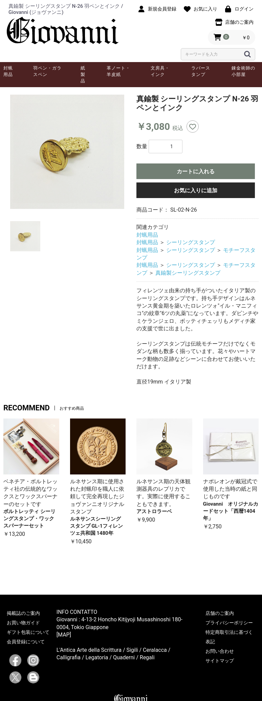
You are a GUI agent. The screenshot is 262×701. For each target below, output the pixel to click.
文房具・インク (160, 71)
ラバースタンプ (200, 71)
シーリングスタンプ (190, 242)
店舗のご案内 (219, 613)
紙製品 (83, 74)
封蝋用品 (8, 71)
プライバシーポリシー (229, 622)
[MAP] (64, 634)
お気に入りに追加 (195, 190)
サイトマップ (219, 660)
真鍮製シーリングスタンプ (187, 273)
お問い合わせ (219, 651)
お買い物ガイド (23, 622)
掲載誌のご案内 (23, 613)
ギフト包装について (28, 632)
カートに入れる (196, 171)
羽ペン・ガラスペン (47, 71)
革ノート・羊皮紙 (118, 71)
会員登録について (26, 641)
